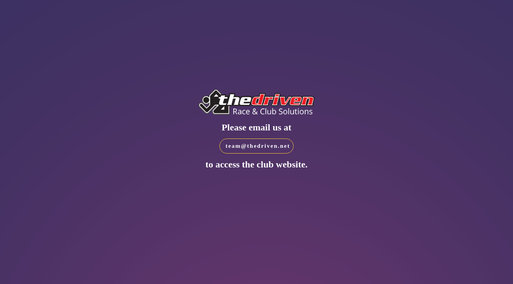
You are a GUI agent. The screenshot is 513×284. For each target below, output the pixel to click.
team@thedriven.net (258, 146)
